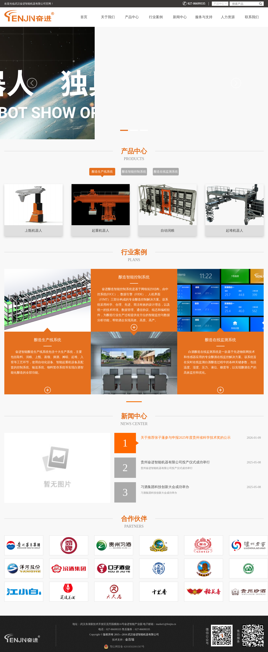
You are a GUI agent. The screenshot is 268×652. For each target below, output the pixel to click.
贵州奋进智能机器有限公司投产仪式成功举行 (175, 462)
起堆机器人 (234, 230)
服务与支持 (203, 17)
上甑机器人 (33, 230)
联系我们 (252, 17)
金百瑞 (129, 639)
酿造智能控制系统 (134, 171)
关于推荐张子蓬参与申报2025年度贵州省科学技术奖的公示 (186, 437)
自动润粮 (167, 230)
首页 (83, 17)
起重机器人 (100, 230)
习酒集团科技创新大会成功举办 (165, 487)
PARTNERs (134, 526)
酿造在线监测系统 (166, 171)
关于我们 (108, 17)
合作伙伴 (134, 518)
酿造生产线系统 (102, 171)
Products (134, 159)
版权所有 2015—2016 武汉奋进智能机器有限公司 (131, 634)
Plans (134, 260)
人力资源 (228, 17)
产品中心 (132, 17)
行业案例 (156, 17)
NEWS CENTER (134, 424)
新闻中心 (180, 17)
